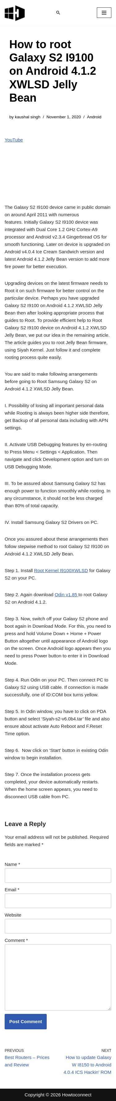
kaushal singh (28, 117)
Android (94, 117)
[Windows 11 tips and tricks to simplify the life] (15, 12)
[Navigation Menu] (104, 12)
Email (12, 889)
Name (12, 864)
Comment (16, 940)
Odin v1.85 (67, 594)
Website (13, 915)
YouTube (14, 139)
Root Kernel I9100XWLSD (61, 570)
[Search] (58, 13)
